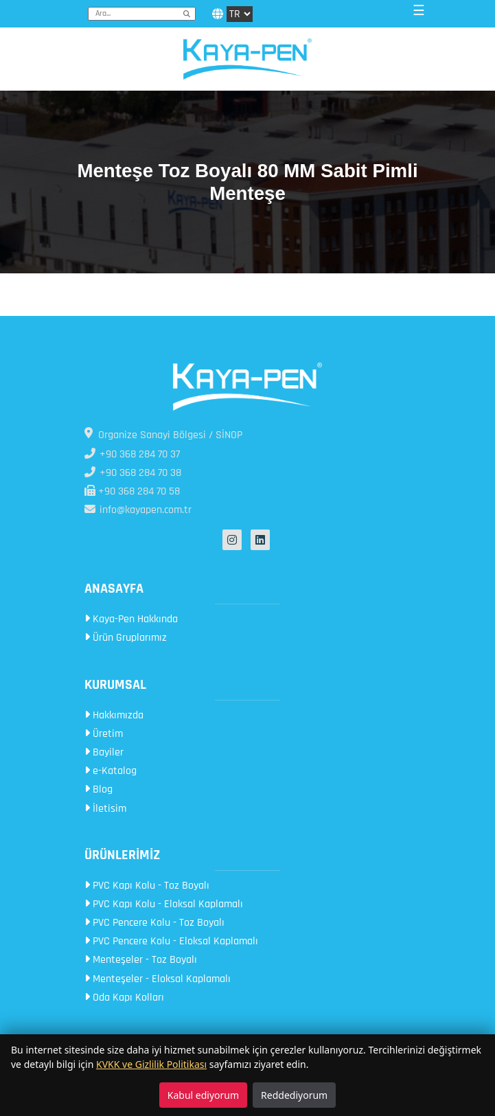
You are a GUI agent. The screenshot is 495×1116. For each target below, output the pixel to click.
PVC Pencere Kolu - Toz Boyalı (154, 922)
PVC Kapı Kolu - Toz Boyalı (146, 885)
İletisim (105, 808)
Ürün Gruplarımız (125, 637)
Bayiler (104, 752)
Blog (98, 789)
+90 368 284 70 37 (132, 454)
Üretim (103, 734)
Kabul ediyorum (203, 1095)
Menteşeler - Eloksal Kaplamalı (157, 979)
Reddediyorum (294, 1095)
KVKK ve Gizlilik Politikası (151, 1064)
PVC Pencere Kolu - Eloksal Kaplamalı (171, 941)
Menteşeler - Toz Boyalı (140, 960)
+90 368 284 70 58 (132, 491)
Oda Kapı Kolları (124, 997)
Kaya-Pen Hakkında (131, 619)
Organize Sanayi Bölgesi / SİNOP (163, 434)
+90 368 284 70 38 (132, 473)
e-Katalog (110, 771)
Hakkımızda (113, 715)
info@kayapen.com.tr (138, 510)
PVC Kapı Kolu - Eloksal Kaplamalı (163, 904)
